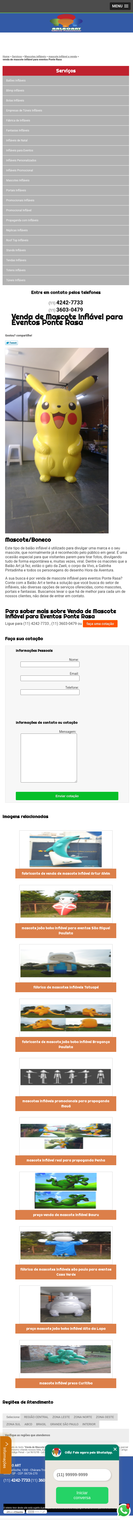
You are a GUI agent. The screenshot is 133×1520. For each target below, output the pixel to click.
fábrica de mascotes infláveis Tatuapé (66, 987)
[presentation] (45, 709)
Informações (6, 1455)
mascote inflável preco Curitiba (66, 1383)
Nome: (50, 662)
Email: (50, 676)
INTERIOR (88, 1424)
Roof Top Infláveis (17, 240)
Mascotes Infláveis (18, 180)
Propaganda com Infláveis (22, 220)
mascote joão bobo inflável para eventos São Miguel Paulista (66, 930)
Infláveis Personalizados (21, 160)
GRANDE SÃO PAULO (64, 1424)
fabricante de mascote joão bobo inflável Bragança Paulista (66, 1044)
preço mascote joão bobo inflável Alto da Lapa (66, 1329)
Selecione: (13, 1417)
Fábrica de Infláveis (18, 120)
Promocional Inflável (19, 210)
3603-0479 (22, 45)
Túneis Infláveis (16, 280)
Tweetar (11, 342)
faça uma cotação (100, 624)
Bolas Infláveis (15, 100)
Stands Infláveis (16, 250)
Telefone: (50, 690)
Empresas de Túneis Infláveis (24, 110)
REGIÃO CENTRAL (36, 1417)
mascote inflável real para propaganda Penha (66, 1160)
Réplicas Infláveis (17, 230)
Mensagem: (49, 756)
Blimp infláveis (15, 90)
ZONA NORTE (83, 1417)
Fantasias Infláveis (18, 130)
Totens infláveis (16, 270)
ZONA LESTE (61, 1417)
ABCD (28, 1424)
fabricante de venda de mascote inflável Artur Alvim (66, 873)
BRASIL (41, 1424)
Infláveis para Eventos (20, 150)
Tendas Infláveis (16, 260)
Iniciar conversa (81, 1495)
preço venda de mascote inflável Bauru (66, 1215)
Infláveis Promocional (19, 170)
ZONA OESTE (105, 1417)
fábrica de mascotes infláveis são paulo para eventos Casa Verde (65, 1272)
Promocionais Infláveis (20, 200)
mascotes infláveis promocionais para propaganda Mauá (65, 1103)
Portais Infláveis (16, 190)
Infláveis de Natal (17, 140)
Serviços (66, 71)
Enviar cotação (67, 796)
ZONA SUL (13, 1424)
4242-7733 (22, 39)
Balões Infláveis (16, 80)
